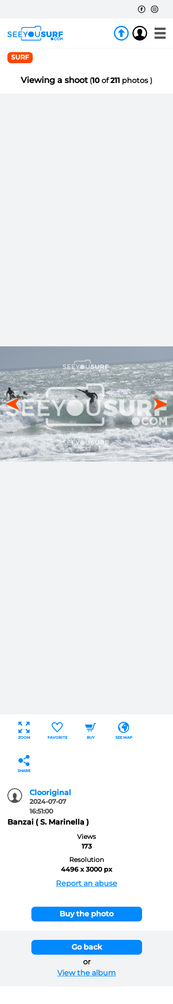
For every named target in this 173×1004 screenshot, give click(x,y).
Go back (87, 947)
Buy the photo (86, 913)
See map (123, 731)
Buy (90, 731)
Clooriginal (50, 792)
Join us (121, 33)
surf (20, 57)
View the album (86, 972)
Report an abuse (86, 883)
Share (24, 764)
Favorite (57, 731)
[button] (157, 404)
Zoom (24, 731)
